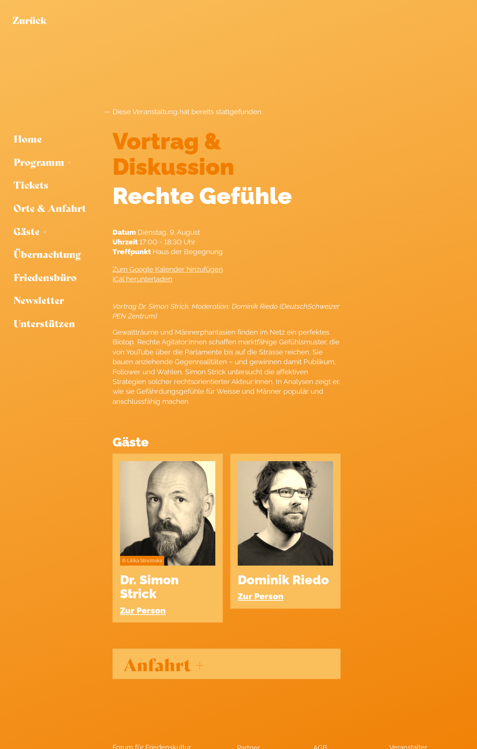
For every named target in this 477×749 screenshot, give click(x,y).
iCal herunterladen (142, 279)
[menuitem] (53, 138)
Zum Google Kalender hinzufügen (168, 269)
